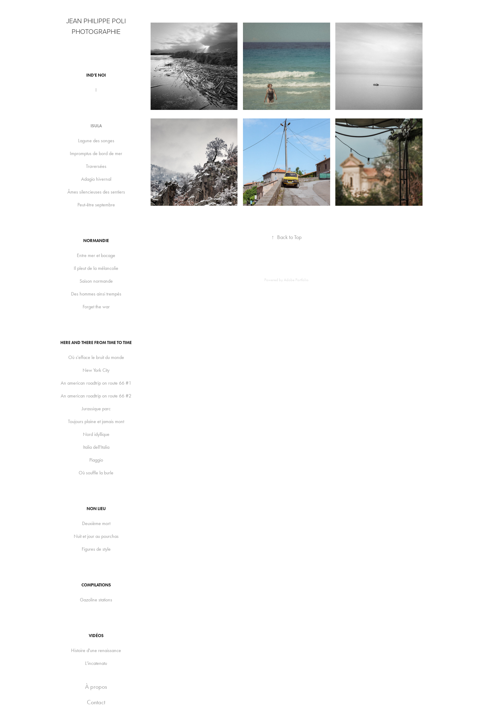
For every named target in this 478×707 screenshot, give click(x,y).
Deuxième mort (96, 523)
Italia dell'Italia (96, 447)
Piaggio (96, 460)
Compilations (96, 585)
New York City (96, 370)
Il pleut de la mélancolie (96, 268)
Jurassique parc (96, 409)
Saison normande (96, 281)
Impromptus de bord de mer (96, 153)
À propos (96, 686)
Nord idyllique (96, 434)
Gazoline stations (96, 600)
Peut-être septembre (96, 205)
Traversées (96, 166)
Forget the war (96, 307)
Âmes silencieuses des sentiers (96, 192)
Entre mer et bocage (96, 255)
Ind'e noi (96, 75)
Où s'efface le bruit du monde (96, 357)
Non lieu (96, 508)
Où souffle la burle (96, 473)
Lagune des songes (96, 140)
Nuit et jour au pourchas (96, 536)
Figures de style (96, 549)
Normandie (96, 240)
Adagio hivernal (96, 179)
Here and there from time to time (96, 342)
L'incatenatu (96, 663)
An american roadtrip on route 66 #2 (96, 396)
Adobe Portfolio (296, 279)
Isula (96, 126)
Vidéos (96, 635)
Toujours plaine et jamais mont (96, 421)
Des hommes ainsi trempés (96, 294)
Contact (96, 702)
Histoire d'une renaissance (96, 650)
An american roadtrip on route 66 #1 (96, 383)
